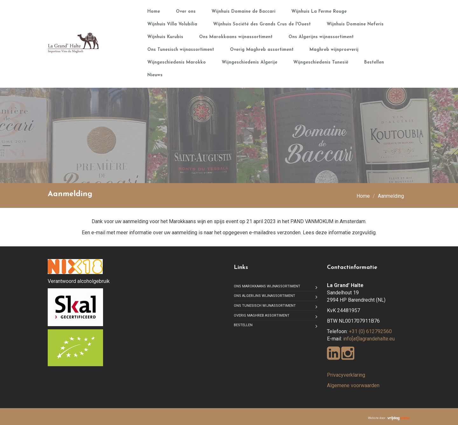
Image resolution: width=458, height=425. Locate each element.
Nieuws (155, 75)
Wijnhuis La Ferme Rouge (319, 11)
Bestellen (374, 62)
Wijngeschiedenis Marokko (176, 62)
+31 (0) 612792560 (370, 331)
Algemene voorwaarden (353, 385)
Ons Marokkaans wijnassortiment (236, 37)
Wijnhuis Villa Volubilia (172, 24)
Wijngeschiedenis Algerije (249, 62)
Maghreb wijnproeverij (333, 49)
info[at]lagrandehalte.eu (369, 339)
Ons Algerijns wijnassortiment (321, 37)
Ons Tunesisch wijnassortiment (180, 49)
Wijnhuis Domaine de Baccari (243, 11)
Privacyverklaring (346, 375)
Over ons (186, 11)
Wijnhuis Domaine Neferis (355, 24)
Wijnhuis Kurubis (165, 37)
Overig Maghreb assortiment (262, 49)
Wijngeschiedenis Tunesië (320, 62)
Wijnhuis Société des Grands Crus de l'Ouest (262, 24)
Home (153, 11)
